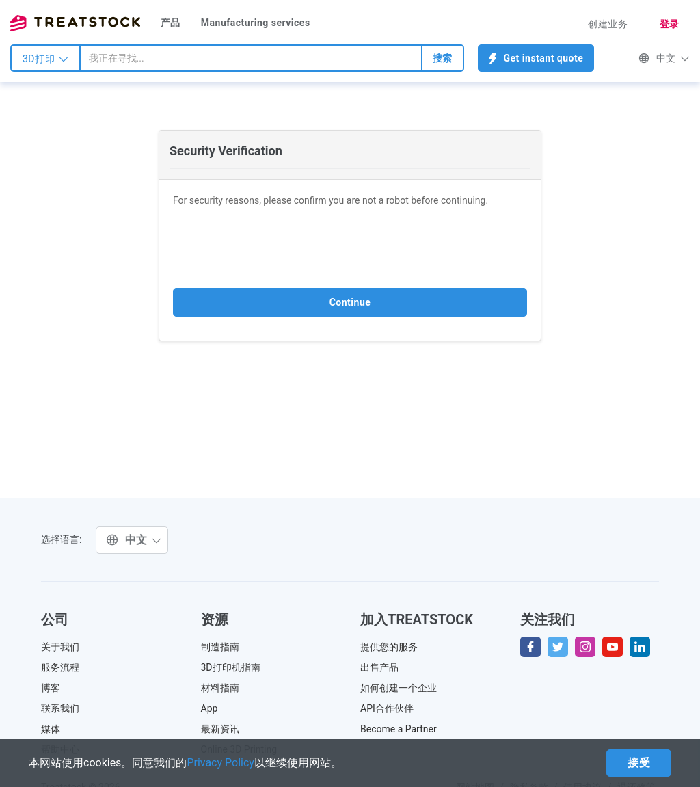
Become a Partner (398, 728)
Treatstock (75, 23)
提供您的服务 (389, 646)
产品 (170, 22)
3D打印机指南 (230, 667)
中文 (664, 58)
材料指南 (220, 687)
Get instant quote (536, 58)
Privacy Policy (220, 762)
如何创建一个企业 (398, 687)
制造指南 (220, 646)
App (209, 708)
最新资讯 (220, 728)
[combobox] (251, 58)
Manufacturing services (255, 22)
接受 (639, 762)
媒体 (50, 728)
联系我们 (60, 708)
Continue (350, 302)
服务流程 (60, 667)
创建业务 (608, 23)
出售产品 (379, 667)
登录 (669, 23)
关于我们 (60, 646)
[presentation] (277, 247)
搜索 (443, 58)
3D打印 (45, 58)
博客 (50, 687)
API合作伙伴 (387, 708)
